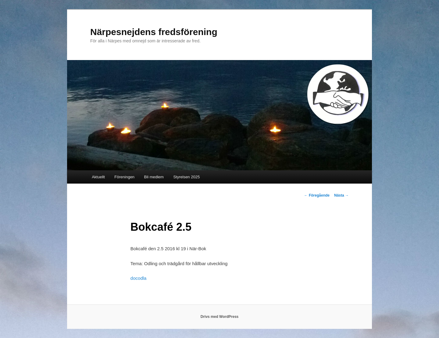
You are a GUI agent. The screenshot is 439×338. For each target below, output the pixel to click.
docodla (138, 278)
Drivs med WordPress (220, 317)
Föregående (317, 195)
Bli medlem (154, 177)
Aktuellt (98, 177)
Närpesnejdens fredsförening (153, 32)
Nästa (341, 195)
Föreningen (124, 177)
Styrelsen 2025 (186, 177)
